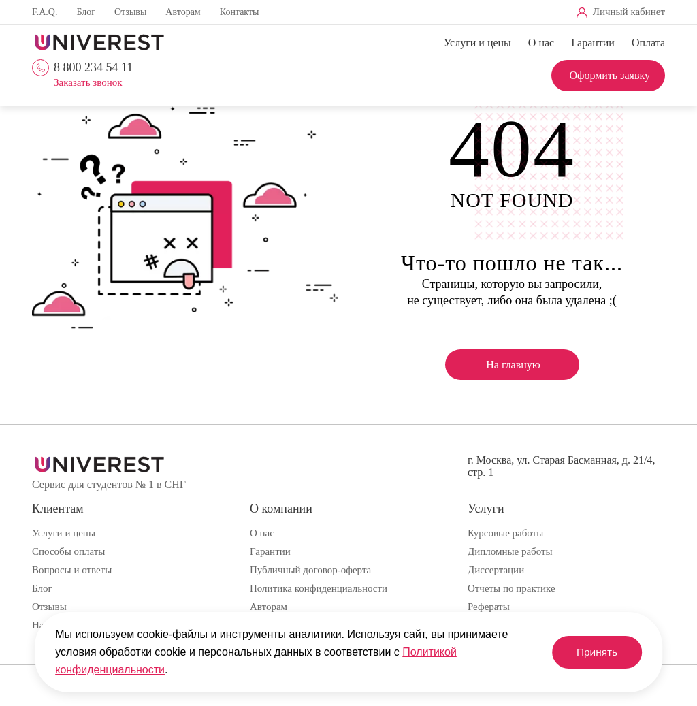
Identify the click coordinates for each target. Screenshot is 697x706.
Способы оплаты (68, 551)
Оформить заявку (609, 75)
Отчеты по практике (511, 588)
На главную (513, 364)
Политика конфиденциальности (318, 588)
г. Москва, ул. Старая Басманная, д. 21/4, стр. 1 (561, 466)
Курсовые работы (505, 533)
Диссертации (496, 569)
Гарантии (593, 42)
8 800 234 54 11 (93, 67)
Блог (85, 12)
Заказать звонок (88, 83)
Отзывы (130, 12)
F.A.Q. (44, 12)
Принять (593, 652)
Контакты (239, 12)
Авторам (182, 12)
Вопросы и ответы (72, 569)
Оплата (648, 42)
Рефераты (489, 606)
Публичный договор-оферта (310, 569)
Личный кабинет (629, 11)
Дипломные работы (510, 551)
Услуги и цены (477, 42)
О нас (541, 42)
